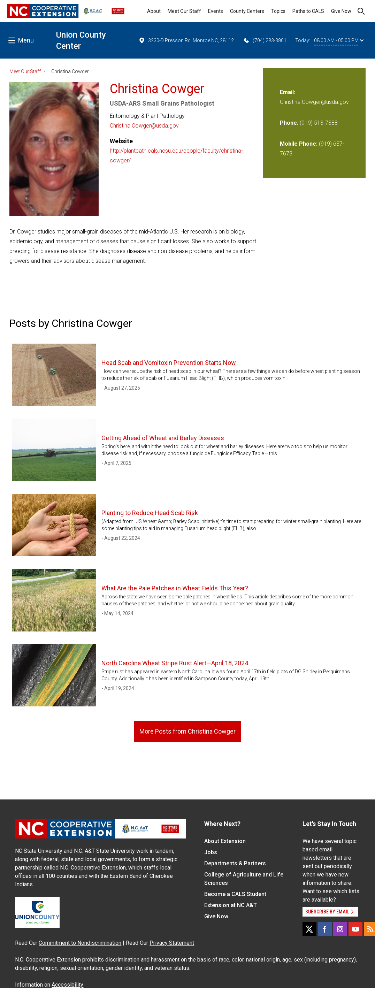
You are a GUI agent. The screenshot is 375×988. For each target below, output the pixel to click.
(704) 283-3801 (264, 40)
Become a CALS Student (235, 894)
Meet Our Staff (184, 11)
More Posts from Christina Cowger (187, 731)
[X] (309, 929)
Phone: (289, 123)
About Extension (225, 841)
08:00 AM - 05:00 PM (338, 40)
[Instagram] (340, 929)
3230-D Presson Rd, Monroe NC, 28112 (186, 40)
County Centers (247, 11)
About (154, 11)
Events (215, 11)
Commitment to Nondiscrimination (80, 943)
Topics (278, 11)
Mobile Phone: (298, 143)
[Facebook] (325, 929)
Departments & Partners (235, 863)
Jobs (210, 852)
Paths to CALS (308, 11)
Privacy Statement (172, 943)
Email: (287, 92)
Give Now (341, 11)
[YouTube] (355, 929)
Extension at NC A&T (230, 905)
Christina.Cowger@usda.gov (144, 125)
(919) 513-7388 (319, 123)
